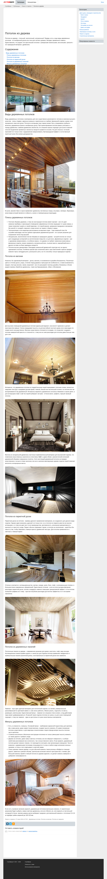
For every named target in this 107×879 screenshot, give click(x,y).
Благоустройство (84, 29)
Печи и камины (85, 21)
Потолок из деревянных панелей (17, 61)
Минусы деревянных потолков (17, 64)
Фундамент (84, 17)
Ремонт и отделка (84, 34)
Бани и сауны (84, 15)
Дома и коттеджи (85, 27)
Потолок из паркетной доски (16, 59)
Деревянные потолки (34, 819)
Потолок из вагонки (13, 57)
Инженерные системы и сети (87, 31)
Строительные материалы (87, 36)
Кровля (83, 19)
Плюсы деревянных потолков (16, 55)
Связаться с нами (29, 864)
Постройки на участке (86, 25)
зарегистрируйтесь (33, 831)
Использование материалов (32, 867)
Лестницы (83, 23)
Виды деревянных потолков (15, 53)
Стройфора (28, 861)
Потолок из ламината (58, 819)
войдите (24, 831)
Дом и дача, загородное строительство (90, 13)
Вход (102, 2)
